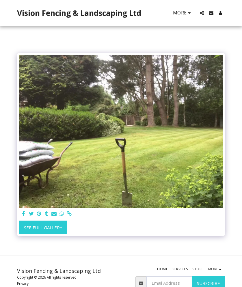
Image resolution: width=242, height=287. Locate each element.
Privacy (23, 283)
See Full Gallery (43, 227)
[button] (202, 13)
